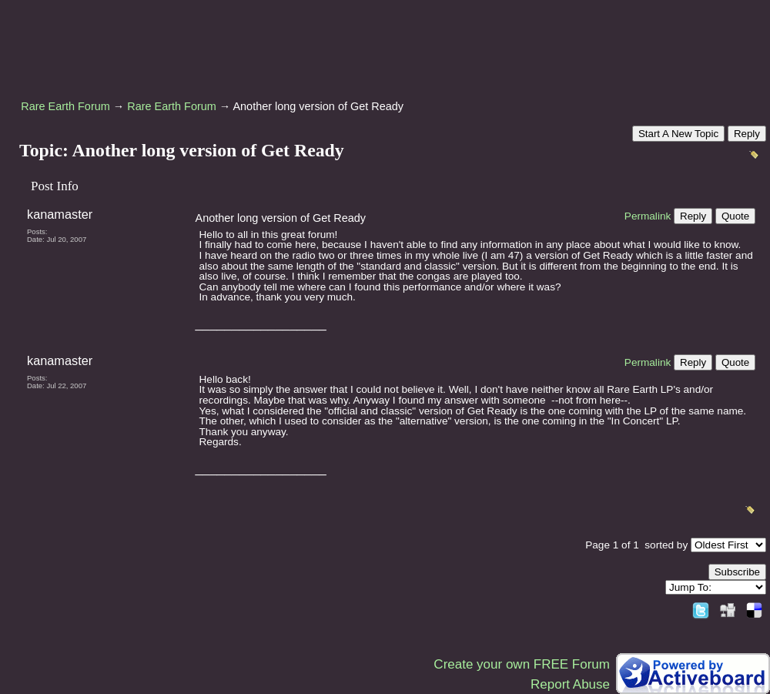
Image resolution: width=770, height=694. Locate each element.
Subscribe (737, 572)
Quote (735, 216)
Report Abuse (570, 684)
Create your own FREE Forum (522, 664)
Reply (747, 133)
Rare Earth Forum (65, 106)
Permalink (647, 216)
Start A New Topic (678, 133)
